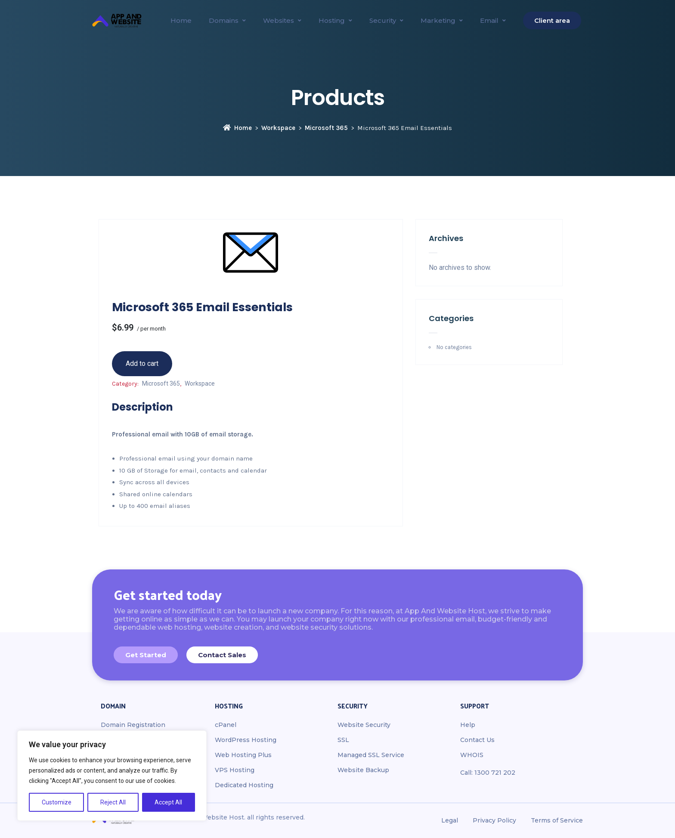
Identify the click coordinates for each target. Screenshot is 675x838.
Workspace (278, 128)
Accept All (168, 802)
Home (237, 128)
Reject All (113, 802)
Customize (56, 802)
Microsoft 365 (326, 128)
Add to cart (142, 363)
